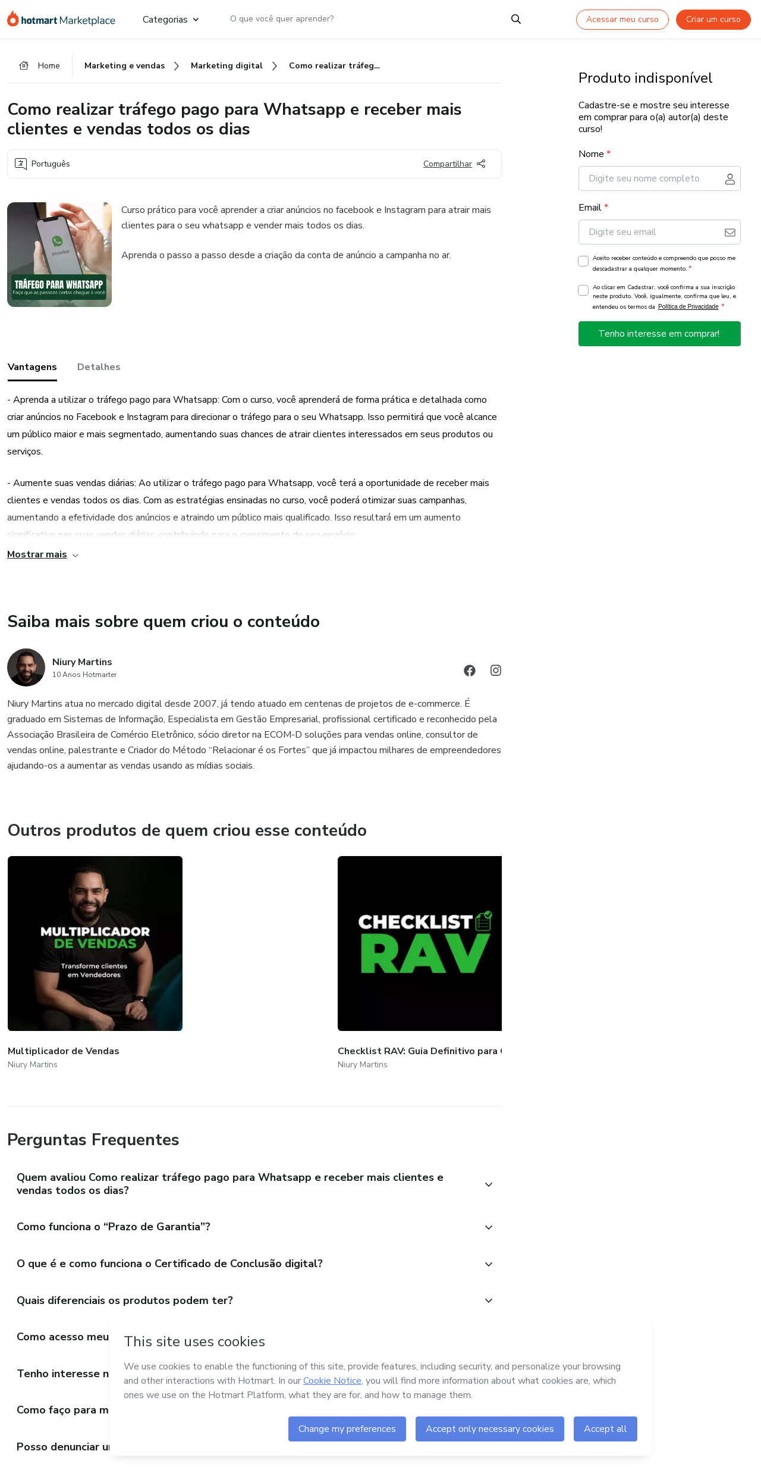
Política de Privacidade (688, 309)
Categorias (170, 19)
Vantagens (32, 370)
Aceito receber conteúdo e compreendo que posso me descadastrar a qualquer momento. (664, 266)
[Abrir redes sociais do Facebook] (470, 675)
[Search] (516, 19)
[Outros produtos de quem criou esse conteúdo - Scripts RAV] (497, 958)
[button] (241, 1170)
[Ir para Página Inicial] (65, 19)
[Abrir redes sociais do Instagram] (496, 675)
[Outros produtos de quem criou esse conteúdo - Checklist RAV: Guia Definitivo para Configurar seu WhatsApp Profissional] (214, 958)
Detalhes (99, 370)
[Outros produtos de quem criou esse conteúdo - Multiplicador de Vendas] (73, 958)
